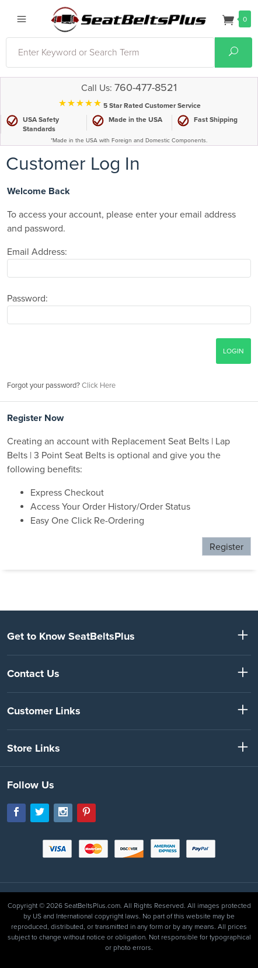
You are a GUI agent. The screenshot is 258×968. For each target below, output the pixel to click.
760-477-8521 (145, 87)
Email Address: (37, 252)
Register (226, 547)
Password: (27, 298)
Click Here (99, 385)
